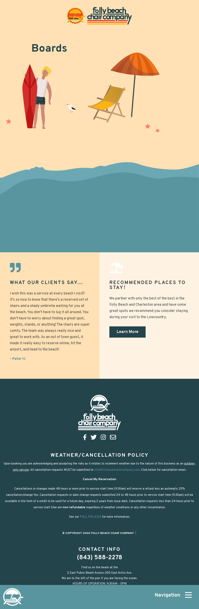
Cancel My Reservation (99, 479)
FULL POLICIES (90, 517)
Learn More (127, 332)
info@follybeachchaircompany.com (117, 470)
